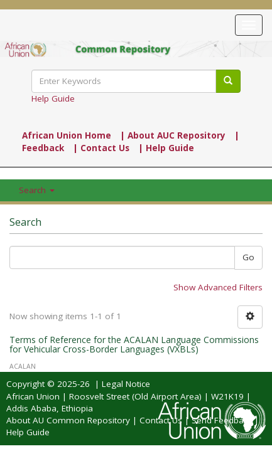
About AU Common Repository (68, 420)
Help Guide (53, 98)
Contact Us (160, 420)
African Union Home (66, 135)
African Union (33, 396)
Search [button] (37, 190)
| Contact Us (101, 148)
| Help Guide (166, 148)
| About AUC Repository (173, 135)
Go (248, 257)
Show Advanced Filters (218, 287)
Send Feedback (222, 420)
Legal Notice (126, 383)
